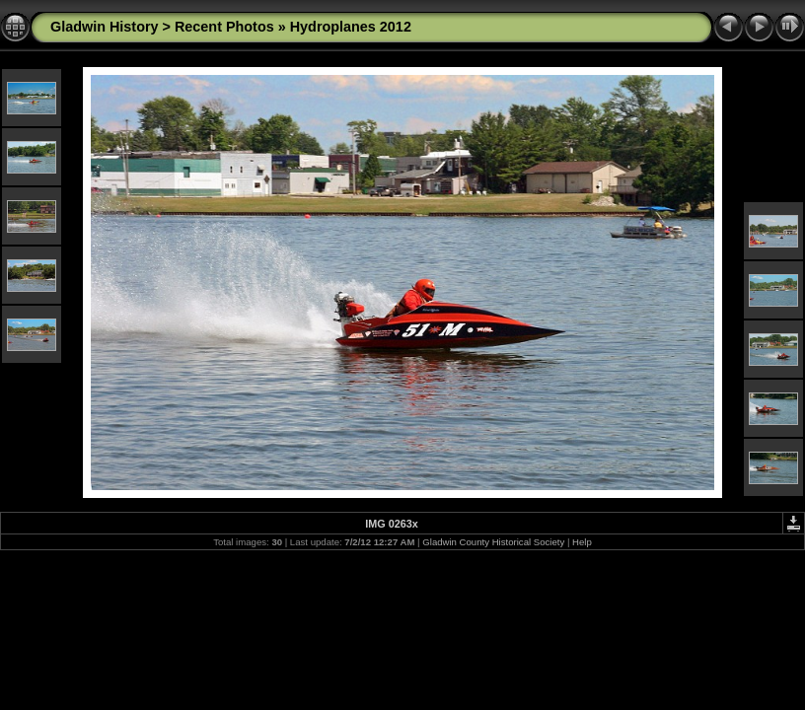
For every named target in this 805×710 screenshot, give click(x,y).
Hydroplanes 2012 (350, 27)
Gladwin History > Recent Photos (162, 27)
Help (582, 541)
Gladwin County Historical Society (493, 541)
